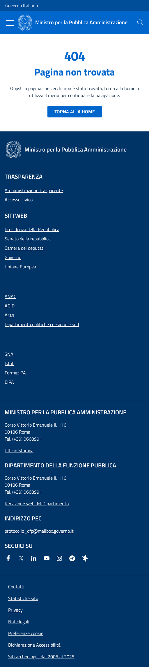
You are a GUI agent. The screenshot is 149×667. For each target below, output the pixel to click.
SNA (9, 354)
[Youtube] (47, 558)
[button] (25, 633)
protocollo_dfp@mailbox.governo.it (39, 530)
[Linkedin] (35, 558)
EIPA (9, 382)
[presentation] (140, 22)
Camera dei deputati (25, 247)
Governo (13, 257)
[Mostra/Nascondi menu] (10, 23)
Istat (9, 363)
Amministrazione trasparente (34, 190)
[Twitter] (22, 558)
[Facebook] (9, 558)
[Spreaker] (86, 558)
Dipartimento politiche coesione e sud (42, 324)
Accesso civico (19, 199)
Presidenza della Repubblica (32, 229)
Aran (9, 314)
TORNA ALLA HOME (74, 111)
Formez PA (15, 372)
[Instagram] (60, 558)
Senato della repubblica (28, 238)
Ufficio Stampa (19, 450)
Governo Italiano (21, 5)
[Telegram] (73, 558)
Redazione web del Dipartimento (37, 503)
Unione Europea (20, 266)
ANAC (10, 296)
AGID (10, 305)
